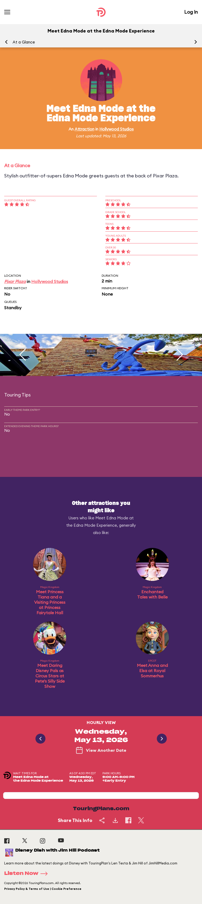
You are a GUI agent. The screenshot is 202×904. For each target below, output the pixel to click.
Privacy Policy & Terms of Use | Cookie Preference (42, 889)
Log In (191, 12)
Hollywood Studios (116, 129)
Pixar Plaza (15, 281)
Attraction (84, 129)
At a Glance (24, 42)
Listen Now (27, 873)
